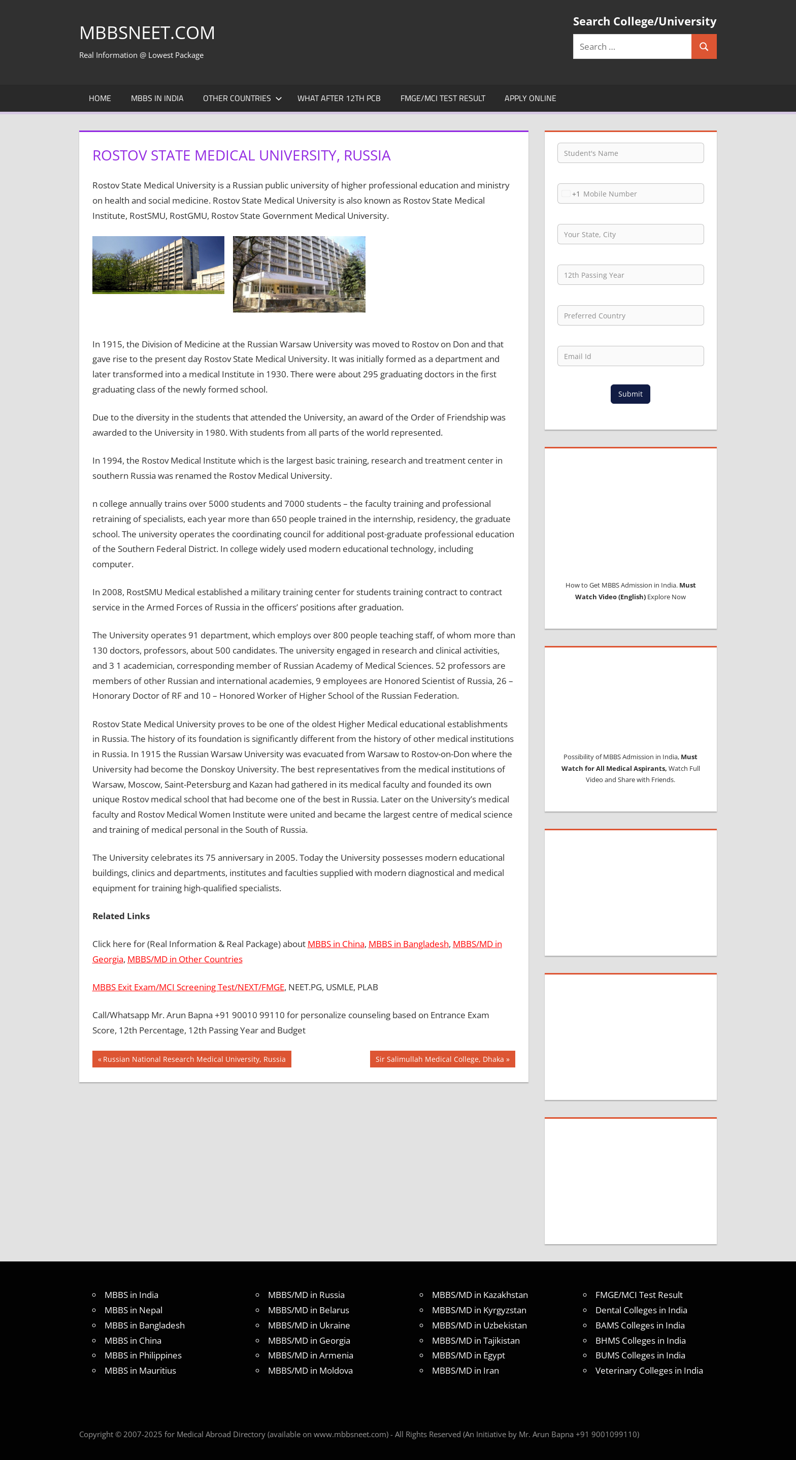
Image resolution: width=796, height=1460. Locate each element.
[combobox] (569, 193)
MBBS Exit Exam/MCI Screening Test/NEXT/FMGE (188, 987)
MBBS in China (336, 944)
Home (100, 98)
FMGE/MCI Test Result (443, 98)
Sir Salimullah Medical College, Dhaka (439, 1060)
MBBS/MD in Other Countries (185, 959)
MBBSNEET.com (149, 32)
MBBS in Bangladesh (409, 944)
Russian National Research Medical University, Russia (194, 1060)
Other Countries (242, 98)
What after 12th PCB (339, 98)
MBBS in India (157, 98)
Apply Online (530, 98)
